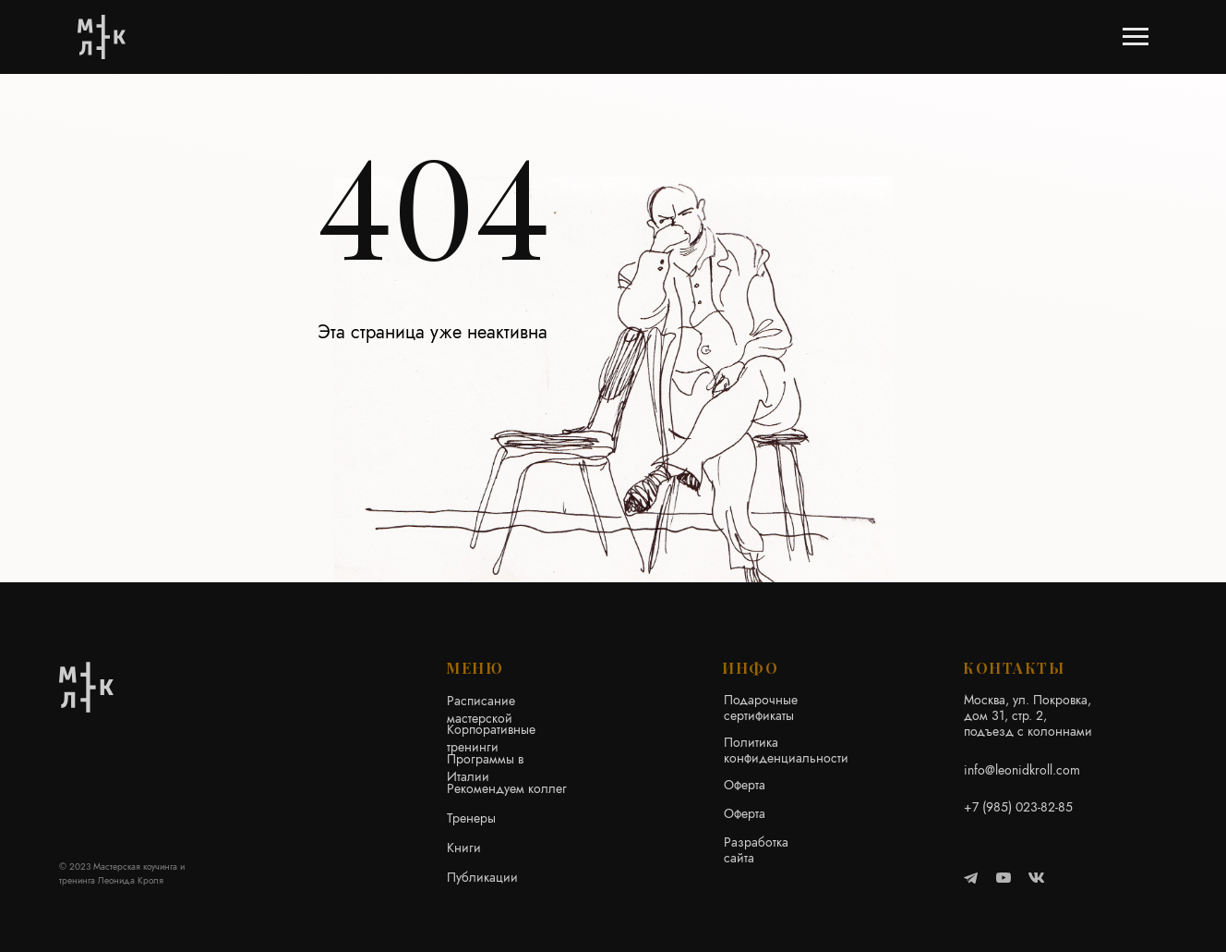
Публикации (482, 877)
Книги (464, 847)
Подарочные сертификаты (761, 707)
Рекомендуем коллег (507, 788)
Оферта (744, 784)
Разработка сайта (756, 850)
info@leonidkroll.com (1022, 770)
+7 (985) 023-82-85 (1018, 807)
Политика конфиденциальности (786, 750)
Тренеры (471, 818)
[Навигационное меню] (1135, 37)
